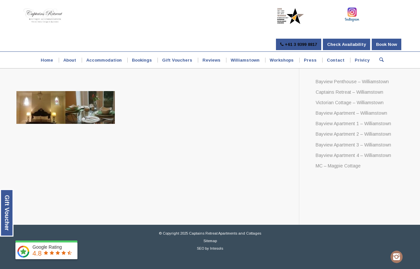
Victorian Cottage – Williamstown (350, 102)
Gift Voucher (7, 213)
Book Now (386, 44)
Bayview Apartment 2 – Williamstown (353, 134)
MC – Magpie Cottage (338, 165)
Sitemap (210, 241)
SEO (200, 248)
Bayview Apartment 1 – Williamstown (353, 123)
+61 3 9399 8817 (298, 44)
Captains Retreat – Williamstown (349, 92)
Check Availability (346, 44)
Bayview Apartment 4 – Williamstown (353, 155)
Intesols (216, 248)
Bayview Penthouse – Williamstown (352, 81)
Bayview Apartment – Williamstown (351, 113)
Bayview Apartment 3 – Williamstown (353, 144)
